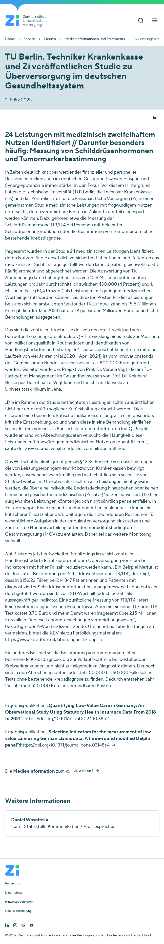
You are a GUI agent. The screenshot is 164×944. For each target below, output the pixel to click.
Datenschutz (13, 892)
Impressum (12, 883)
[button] (154, 118)
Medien (50, 39)
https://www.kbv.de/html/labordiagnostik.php (51, 640)
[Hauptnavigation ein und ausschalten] (155, 21)
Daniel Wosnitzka (29, 820)
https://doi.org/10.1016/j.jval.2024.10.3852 (67, 719)
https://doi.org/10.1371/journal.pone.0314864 (65, 745)
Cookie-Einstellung (18, 911)
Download (82, 770)
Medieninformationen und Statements (95, 39)
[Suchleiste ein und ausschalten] (141, 21)
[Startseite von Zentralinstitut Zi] (28, 20)
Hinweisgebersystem (19, 901)
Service (29, 39)
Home (10, 39)
